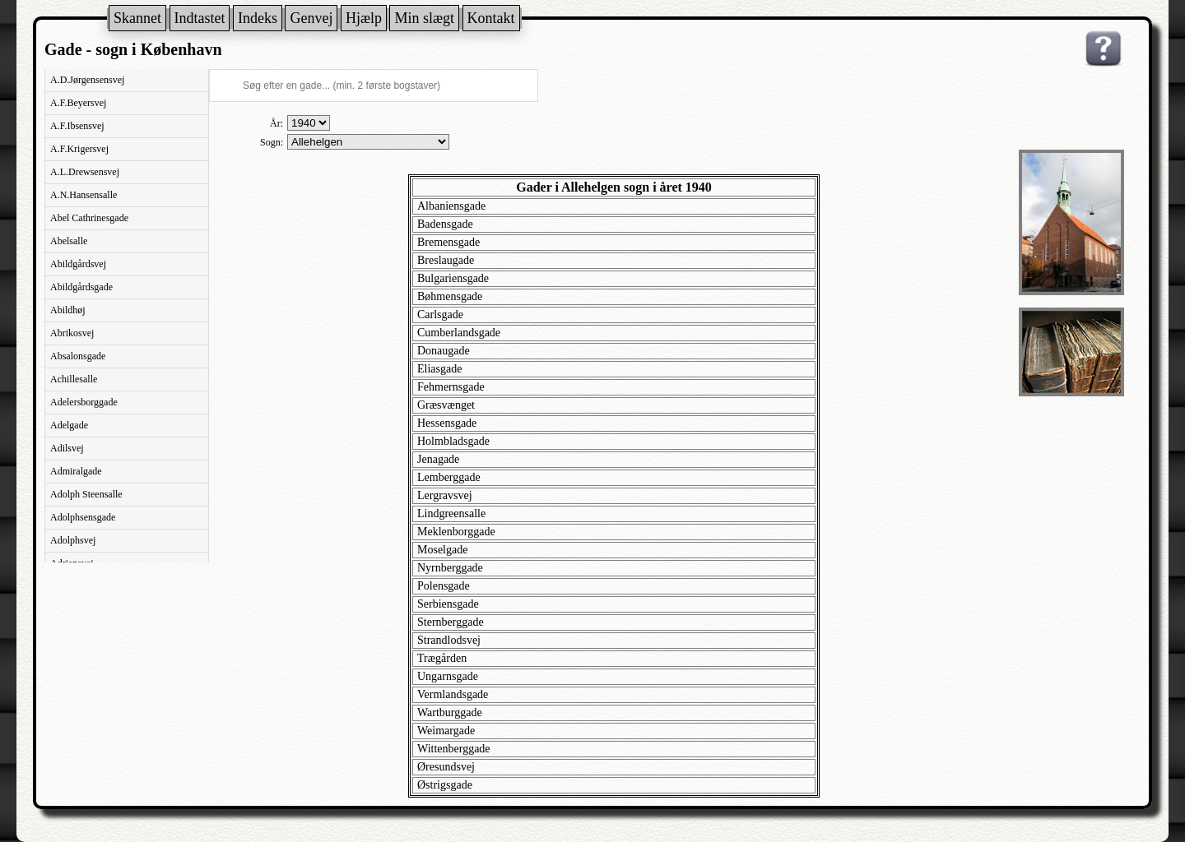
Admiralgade (76, 471)
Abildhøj (68, 310)
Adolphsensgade (82, 517)
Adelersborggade (84, 402)
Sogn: (271, 142)
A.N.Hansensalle (83, 195)
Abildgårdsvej (78, 264)
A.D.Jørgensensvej (87, 80)
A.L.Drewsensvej (84, 172)
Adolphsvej (72, 540)
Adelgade (69, 425)
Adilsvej (67, 448)
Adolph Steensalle (86, 494)
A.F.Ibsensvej (77, 126)
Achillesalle (73, 379)
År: (276, 123)
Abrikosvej (72, 333)
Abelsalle (68, 241)
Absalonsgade (77, 356)
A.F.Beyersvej (78, 103)
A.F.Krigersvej (79, 149)
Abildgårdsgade (81, 287)
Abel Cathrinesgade (89, 218)
